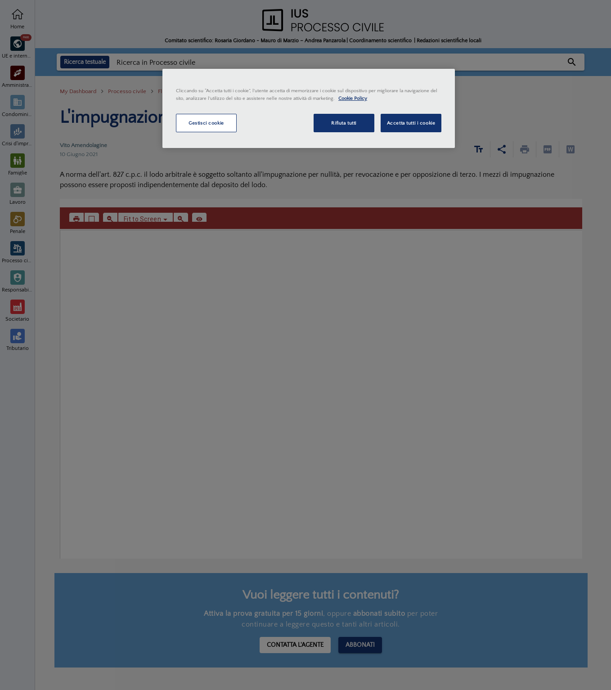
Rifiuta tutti (343, 123)
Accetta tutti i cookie (411, 123)
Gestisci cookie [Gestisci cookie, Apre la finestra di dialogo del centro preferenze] (206, 123)
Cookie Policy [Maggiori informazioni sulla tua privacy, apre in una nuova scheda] (352, 98)
